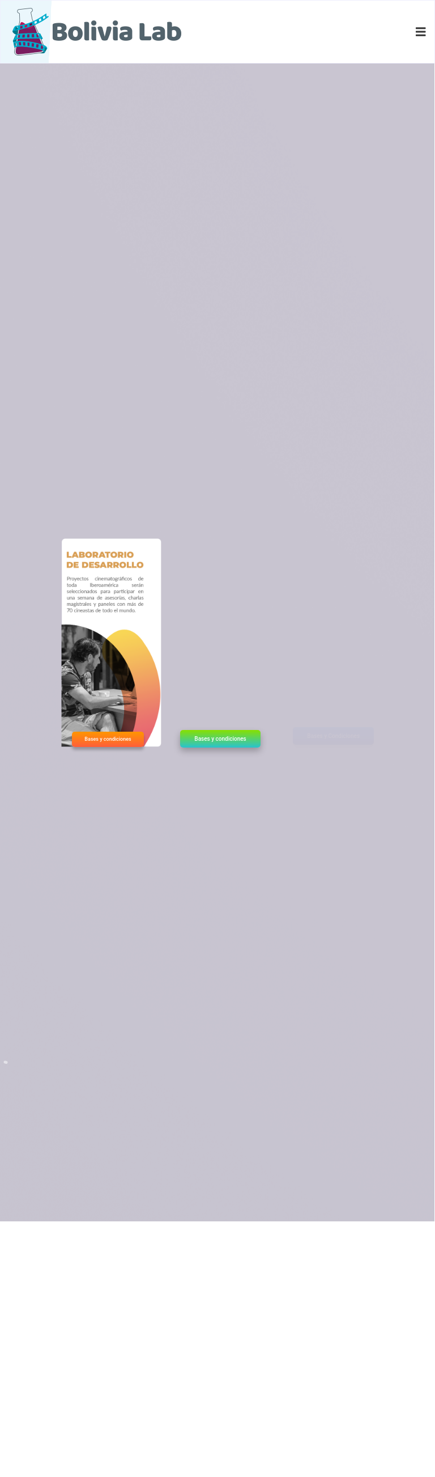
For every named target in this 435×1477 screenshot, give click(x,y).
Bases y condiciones (107, 739)
